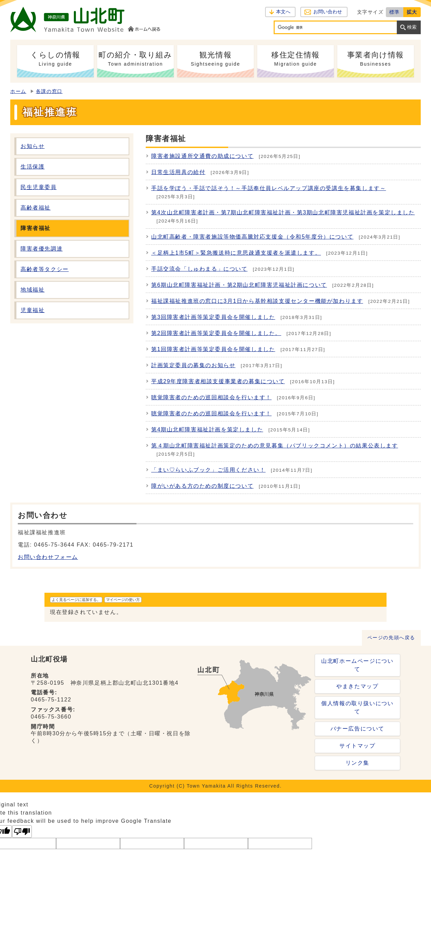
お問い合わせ (327, 11)
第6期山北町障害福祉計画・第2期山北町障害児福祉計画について (239, 285)
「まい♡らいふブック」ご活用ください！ (208, 470)
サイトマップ (357, 746)
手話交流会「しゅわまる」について (199, 269)
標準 (394, 12)
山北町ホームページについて (357, 665)
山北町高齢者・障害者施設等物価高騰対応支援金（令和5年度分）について (252, 237)
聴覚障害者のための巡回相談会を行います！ (211, 397)
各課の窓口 (49, 91)
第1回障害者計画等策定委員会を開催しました (213, 349)
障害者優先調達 (42, 249)
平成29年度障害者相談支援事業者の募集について (218, 381)
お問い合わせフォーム (48, 557)
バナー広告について (357, 729)
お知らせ (32, 146)
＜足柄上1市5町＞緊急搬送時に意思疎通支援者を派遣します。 (236, 253)
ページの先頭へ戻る (391, 637)
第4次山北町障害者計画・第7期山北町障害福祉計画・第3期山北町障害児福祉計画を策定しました (283, 212)
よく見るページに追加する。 (76, 600)
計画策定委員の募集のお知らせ (193, 365)
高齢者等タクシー (45, 269)
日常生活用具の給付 (178, 172)
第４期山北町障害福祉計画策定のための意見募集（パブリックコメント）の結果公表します (274, 445)
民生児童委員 (39, 187)
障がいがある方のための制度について (202, 486)
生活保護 (32, 167)
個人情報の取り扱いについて (357, 707)
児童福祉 (32, 310)
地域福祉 (32, 290)
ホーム (18, 91)
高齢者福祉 (36, 208)
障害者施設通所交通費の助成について (202, 156)
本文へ (283, 11)
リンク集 (357, 763)
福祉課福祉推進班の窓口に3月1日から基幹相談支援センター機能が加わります (257, 301)
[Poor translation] (22, 831)
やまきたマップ (357, 686)
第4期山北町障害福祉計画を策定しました (207, 429)
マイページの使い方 (123, 600)
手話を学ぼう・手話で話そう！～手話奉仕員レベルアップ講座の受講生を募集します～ (268, 188)
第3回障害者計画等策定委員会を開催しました (213, 317)
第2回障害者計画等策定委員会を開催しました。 (216, 333)
